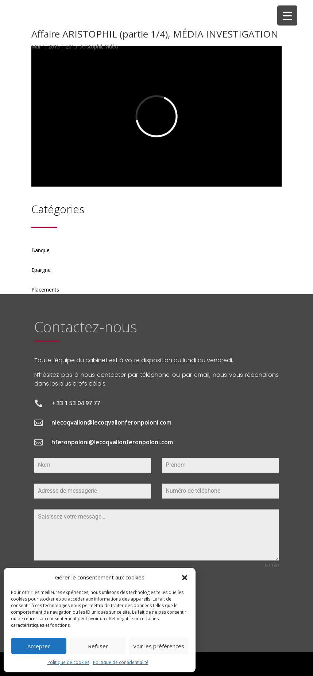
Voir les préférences (158, 646)
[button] (184, 577)
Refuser (98, 646)
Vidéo (111, 46)
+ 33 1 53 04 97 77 (75, 403)
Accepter (38, 646)
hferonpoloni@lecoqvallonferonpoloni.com (112, 442)
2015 (71, 46)
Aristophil (91, 46)
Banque (40, 250)
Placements (45, 289)
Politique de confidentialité (120, 662)
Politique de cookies (68, 662)
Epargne (41, 269)
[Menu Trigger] (287, 15)
